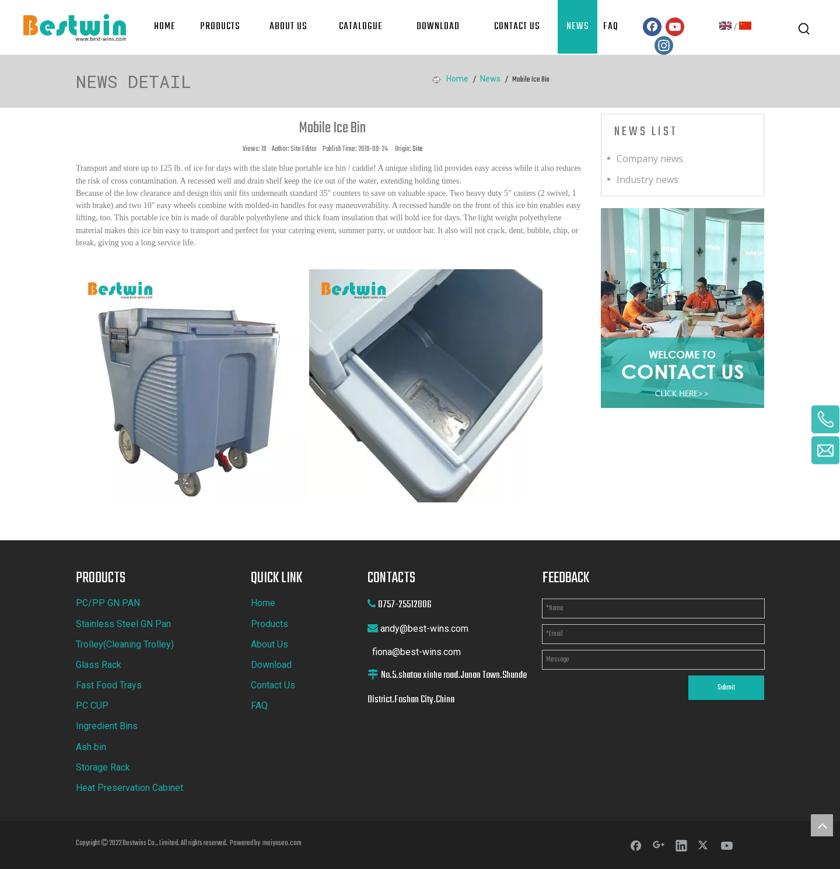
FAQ (259, 705)
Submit (726, 688)
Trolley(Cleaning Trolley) (125, 644)
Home (263, 602)
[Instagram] (663, 45)
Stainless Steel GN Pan (123, 623)
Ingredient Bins (107, 725)
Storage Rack (103, 767)
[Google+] (658, 845)
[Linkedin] (681, 845)
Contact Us (273, 685)
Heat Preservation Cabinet (129, 787)
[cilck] (682, 308)
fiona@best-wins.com (416, 651)
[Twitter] (704, 845)
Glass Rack (98, 664)
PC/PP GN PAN (108, 602)
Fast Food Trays (109, 685)
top (822, 825)
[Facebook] (652, 26)
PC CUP (92, 705)
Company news (650, 158)
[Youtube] (675, 26)
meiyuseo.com (282, 843)
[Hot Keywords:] (804, 29)
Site (417, 149)
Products (269, 623)
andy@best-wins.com (424, 628)
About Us (269, 644)
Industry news (647, 179)
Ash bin (91, 746)
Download (271, 664)
